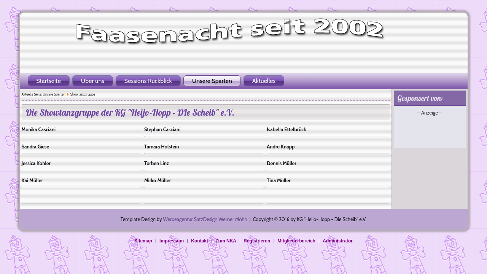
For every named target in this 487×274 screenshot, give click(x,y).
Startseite (49, 80)
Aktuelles (263, 80)
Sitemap (143, 241)
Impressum (171, 241)
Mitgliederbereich (296, 241)
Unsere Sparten (212, 80)
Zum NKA (225, 241)
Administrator (338, 241)
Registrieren (257, 241)
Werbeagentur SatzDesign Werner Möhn (205, 219)
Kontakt (199, 241)
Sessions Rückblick (148, 80)
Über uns (92, 80)
